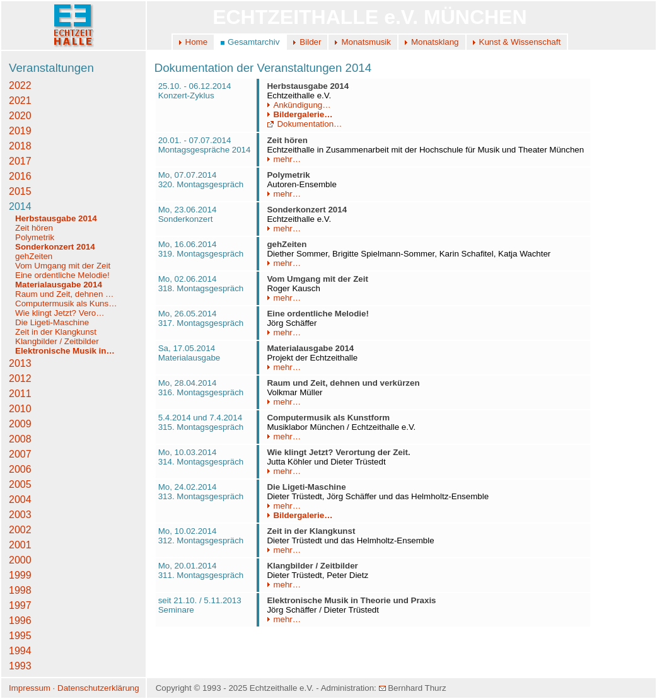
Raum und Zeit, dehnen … (64, 294)
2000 (20, 560)
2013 (20, 363)
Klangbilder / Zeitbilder (57, 341)
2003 (20, 514)
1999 (20, 575)
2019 (20, 130)
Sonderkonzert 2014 (55, 246)
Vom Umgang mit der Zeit (62, 265)
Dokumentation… (304, 124)
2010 (20, 408)
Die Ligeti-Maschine (52, 322)
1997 (20, 605)
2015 (20, 191)
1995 (20, 635)
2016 (20, 176)
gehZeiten (33, 256)
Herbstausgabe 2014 (56, 218)
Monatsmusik (366, 42)
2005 (20, 484)
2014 (20, 206)
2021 (20, 100)
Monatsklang (435, 42)
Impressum (29, 688)
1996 (20, 620)
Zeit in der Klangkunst (55, 332)
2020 (20, 115)
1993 (20, 666)
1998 (20, 590)
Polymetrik (34, 237)
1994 (20, 650)
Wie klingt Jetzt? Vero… (59, 313)
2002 (20, 529)
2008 (20, 439)
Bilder (310, 42)
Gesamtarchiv (253, 42)
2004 (20, 499)
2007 (20, 454)
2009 (20, 424)
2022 (20, 85)
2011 (20, 393)
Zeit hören (34, 228)
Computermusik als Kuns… (66, 303)
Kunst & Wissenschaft (520, 42)
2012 (20, 378)
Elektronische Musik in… (65, 350)
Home (196, 42)
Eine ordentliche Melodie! (62, 275)
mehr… (284, 159)
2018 (20, 146)
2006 (20, 469)
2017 (20, 161)
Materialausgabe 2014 (58, 284)
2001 (20, 545)
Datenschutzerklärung (98, 688)
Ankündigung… (298, 105)
